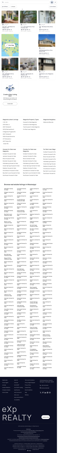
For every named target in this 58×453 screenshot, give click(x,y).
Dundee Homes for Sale (22, 218)
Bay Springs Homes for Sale (9, 218)
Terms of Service (39, 430)
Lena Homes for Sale (21, 363)
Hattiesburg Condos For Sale (30, 163)
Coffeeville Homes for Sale (8, 342)
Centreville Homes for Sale (9, 320)
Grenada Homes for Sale (22, 280)
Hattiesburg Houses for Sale (10, 163)
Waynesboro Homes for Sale (46, 346)
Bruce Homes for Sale (8, 284)
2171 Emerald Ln (7, 139)
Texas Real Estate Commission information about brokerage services (28, 436)
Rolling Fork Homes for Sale (47, 229)
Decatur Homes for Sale (22, 207)
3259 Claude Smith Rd (9, 136)
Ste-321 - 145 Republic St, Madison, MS (27, 74)
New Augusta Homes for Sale (34, 287)
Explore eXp (4, 380)
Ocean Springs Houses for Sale (11, 166)
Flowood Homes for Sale (22, 244)
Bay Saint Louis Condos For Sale (31, 173)
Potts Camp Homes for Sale (47, 189)
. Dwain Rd (5, 143)
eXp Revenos (17, 389)
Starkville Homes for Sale (47, 280)
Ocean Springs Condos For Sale (31, 166)
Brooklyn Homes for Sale (9, 280)
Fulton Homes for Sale (21, 255)
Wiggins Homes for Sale (47, 357)
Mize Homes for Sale (34, 255)
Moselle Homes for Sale (34, 266)
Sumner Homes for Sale (47, 291)
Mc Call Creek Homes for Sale (34, 225)
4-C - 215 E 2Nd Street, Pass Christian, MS (28, 27)
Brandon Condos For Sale (30, 161)
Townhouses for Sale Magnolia (31, 127)
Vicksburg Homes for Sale (47, 328)
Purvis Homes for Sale (47, 196)
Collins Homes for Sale (8, 350)
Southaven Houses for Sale (10, 175)
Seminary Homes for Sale (47, 258)
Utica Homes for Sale (47, 320)
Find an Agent (5, 382)
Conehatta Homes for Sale (8, 364)
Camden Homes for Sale (9, 298)
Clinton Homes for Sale (8, 335)
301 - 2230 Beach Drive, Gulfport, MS (8, 74)
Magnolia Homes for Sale (34, 222)
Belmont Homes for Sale (9, 229)
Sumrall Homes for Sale (47, 295)
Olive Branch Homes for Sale (34, 306)
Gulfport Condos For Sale (29, 154)
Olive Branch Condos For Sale (31, 170)
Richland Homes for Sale (48, 214)
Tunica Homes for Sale (47, 306)
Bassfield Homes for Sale (8, 207)
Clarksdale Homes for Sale (8, 328)
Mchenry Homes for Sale (35, 240)
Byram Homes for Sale (8, 291)
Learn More (45, 440)
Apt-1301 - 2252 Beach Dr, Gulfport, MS (8, 27)
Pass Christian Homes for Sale (34, 328)
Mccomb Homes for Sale (35, 236)
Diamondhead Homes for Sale (21, 211)
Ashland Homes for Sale (9, 200)
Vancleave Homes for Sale (47, 324)
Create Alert (10, 103)
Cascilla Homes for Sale (9, 317)
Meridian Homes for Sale (35, 251)
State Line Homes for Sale (47, 284)
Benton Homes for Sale (8, 240)
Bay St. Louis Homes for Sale (8, 222)
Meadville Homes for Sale (34, 244)
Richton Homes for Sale (47, 218)
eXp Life (16, 380)
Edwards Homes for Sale (22, 225)
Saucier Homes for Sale (47, 255)
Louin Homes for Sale (34, 196)
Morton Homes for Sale (34, 262)
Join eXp (4, 385)
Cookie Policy (28, 387)
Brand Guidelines (28, 389)
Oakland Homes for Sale (35, 298)
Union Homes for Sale (47, 317)
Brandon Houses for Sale (9, 161)
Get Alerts (53, 6)
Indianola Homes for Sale (21, 313)
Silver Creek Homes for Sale (48, 269)
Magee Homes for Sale (34, 218)
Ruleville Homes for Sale (47, 236)
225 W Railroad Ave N (8, 129)
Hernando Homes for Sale (21, 298)
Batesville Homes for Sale (8, 211)
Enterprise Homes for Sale (21, 233)
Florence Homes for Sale (22, 240)
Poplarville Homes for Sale (34, 364)
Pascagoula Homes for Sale (35, 324)
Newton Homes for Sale (34, 295)
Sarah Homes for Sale (47, 247)
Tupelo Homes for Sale (47, 309)
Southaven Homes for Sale (47, 277)
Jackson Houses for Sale (9, 156)
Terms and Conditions (29, 380)
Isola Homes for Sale (21, 317)
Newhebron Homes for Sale (35, 291)
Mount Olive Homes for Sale (35, 273)
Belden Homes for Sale (8, 225)
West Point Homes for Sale (47, 353)
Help (26, 392)
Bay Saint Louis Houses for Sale (11, 173)
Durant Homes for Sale (21, 222)
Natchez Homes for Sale (35, 277)
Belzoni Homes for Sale (8, 233)
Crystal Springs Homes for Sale (21, 200)
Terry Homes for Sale (47, 302)
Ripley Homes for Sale (47, 225)
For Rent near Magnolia (29, 129)
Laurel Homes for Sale (21, 352)
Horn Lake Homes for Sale (21, 309)
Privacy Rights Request (30, 382)
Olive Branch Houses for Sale (10, 170)
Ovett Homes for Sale (34, 313)
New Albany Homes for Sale (35, 284)
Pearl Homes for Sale (34, 331)
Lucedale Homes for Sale (34, 203)
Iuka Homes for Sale (21, 324)
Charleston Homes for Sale (9, 324)
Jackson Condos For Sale (29, 156)
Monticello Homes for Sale (34, 258)
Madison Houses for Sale (9, 168)
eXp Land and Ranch (18, 397)
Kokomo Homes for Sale (22, 337)
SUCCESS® (16, 385)
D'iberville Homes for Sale (21, 203)
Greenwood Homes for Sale (22, 277)
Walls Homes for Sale (47, 331)
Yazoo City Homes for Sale (47, 368)
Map (29, 450)
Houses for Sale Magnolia (30, 122)
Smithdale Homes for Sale (47, 273)
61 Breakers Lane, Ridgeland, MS (46, 74)
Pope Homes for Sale (34, 360)
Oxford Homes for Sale (34, 317)
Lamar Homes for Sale (21, 348)
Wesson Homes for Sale (47, 350)
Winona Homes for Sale (47, 360)
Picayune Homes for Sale (34, 353)
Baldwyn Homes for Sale (9, 203)
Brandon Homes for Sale (9, 269)
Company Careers (6, 389)
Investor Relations (6, 387)
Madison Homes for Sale (35, 214)
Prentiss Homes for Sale (47, 193)
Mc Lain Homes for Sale (34, 233)
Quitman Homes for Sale (48, 200)
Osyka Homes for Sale (34, 309)
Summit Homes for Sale (47, 287)
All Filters (5, 6)
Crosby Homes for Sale (21, 196)
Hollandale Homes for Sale (21, 302)
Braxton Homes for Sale (9, 273)
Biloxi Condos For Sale (29, 158)
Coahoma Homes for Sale (8, 339)
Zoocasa (16, 382)
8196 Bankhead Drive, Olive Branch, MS (45, 50)
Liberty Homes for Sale (34, 189)
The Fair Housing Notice (45, 439)
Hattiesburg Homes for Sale (22, 287)
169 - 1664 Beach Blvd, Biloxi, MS (46, 27)
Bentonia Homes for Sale (8, 244)
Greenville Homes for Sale (21, 273)
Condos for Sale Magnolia (30, 124)
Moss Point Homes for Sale (34, 269)
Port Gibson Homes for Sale (35, 368)
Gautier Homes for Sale (21, 258)
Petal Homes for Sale (34, 346)
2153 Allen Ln (6, 124)
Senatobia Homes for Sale (47, 262)
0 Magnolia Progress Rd (9, 131)
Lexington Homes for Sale (21, 367)
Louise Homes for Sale (34, 200)
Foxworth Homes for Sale (21, 251)
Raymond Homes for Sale (47, 207)
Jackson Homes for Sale (22, 328)
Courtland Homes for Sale (21, 189)
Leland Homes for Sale (21, 359)
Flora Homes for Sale (21, 236)
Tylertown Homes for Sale (47, 313)
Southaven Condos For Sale (30, 175)
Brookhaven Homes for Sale (9, 277)
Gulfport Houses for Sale (9, 154)
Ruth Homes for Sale (47, 240)
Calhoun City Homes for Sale (8, 295)
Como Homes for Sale (8, 360)
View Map (10, 45)
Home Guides (5, 392)
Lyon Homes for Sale (34, 211)
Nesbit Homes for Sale (34, 280)
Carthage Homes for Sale (8, 313)
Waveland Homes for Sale (47, 342)
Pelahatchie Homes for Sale (35, 339)
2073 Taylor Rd (7, 141)
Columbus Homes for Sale (8, 357)
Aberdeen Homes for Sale (8, 189)
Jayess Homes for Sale (21, 331)
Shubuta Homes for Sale (48, 266)
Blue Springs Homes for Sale (8, 255)
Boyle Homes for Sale (8, 266)
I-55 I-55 (5, 122)
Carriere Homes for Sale (9, 306)
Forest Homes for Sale (21, 247)
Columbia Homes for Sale (8, 353)
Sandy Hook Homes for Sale (47, 244)
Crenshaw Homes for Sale (21, 193)
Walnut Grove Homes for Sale (46, 335)
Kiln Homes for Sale (22, 334)
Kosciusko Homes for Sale (21, 341)
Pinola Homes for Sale (34, 357)
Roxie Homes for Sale (47, 233)
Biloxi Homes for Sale (8, 251)
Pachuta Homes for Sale (35, 320)
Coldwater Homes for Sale (8, 346)
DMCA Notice (28, 429)
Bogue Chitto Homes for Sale (8, 258)
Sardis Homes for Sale (47, 251)
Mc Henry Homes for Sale (34, 229)
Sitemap (27, 394)
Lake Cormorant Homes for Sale (21, 345)
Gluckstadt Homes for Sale (21, 266)
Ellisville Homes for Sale (22, 229)
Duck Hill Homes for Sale (22, 214)
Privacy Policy (28, 385)
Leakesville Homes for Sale (21, 356)
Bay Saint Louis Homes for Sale (8, 214)
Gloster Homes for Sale (21, 262)
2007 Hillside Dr (7, 127)
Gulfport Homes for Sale (22, 284)
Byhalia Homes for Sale (8, 287)
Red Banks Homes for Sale (47, 211)
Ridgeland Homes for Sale (47, 222)
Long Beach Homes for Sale (35, 193)
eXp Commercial (17, 392)
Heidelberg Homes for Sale (21, 295)
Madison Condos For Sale (29, 168)
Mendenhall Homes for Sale (35, 247)
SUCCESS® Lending (18, 387)
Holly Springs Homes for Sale (21, 306)
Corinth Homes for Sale (9, 368)
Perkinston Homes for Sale (34, 342)
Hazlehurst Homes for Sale (21, 291)
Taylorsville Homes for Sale (47, 298)
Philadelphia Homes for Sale (34, 350)
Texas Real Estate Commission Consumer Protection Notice (28, 437)
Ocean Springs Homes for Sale (34, 302)
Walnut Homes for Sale (47, 339)
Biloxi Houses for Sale (8, 158)
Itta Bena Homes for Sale (21, 320)
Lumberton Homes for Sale (34, 207)
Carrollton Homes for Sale (8, 309)
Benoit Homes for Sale (8, 236)
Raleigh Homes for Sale (47, 203)
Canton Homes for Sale (8, 302)
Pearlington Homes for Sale (35, 335)
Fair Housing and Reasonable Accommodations (28, 431)
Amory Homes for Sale (8, 196)
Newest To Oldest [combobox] (14, 6)
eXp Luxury (16, 394)
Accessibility (17, 399)
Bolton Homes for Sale (8, 262)
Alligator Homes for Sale (9, 193)
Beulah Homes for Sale (8, 247)
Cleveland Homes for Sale (8, 331)
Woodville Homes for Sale (47, 364)
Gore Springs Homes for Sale (21, 269)
